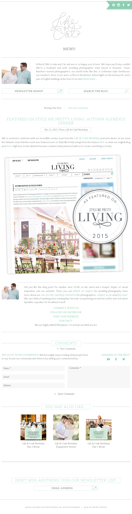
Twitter (128, 5)
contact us (102, 294)
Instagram (118, 5)
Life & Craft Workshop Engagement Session (66, 431)
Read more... (90, 78)
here (102, 142)
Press (61, 129)
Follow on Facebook (66, 312)
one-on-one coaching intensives (58, 294)
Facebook (123, 5)
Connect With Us (66, 308)
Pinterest (113, 5)
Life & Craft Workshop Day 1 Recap (99, 431)
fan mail (122, 294)
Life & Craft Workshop (77, 129)
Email (108, 359)
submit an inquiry (83, 290)
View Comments (65, 349)
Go (59, 91)
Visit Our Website (66, 316)
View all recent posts (78, 108)
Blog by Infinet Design (95, 507)
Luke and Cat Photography (44, 507)
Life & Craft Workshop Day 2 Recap (33, 431)
